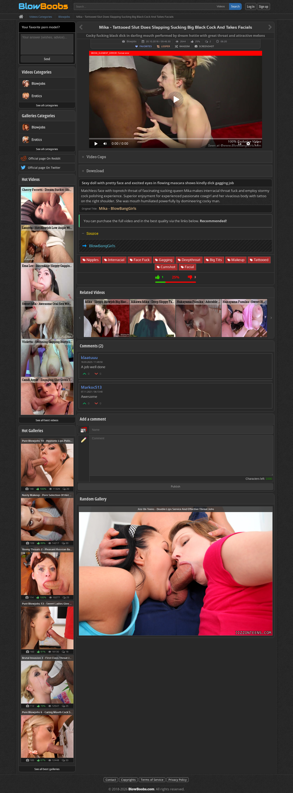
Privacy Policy (177, 780)
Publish (175, 486)
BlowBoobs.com (141, 789)
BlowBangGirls (102, 245)
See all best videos (47, 420)
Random (184, 46)
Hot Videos (31, 179)
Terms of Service (152, 780)
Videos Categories (36, 72)
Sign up (263, 6)
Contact (111, 780)
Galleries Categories (38, 116)
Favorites (146, 46)
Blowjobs (131, 41)
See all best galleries (47, 769)
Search (235, 6)
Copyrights (128, 780)
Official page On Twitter (44, 168)
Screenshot (206, 46)
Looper (165, 46)
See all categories (47, 105)
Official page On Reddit (44, 158)
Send (47, 59)
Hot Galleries (32, 430)
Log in (251, 6)
